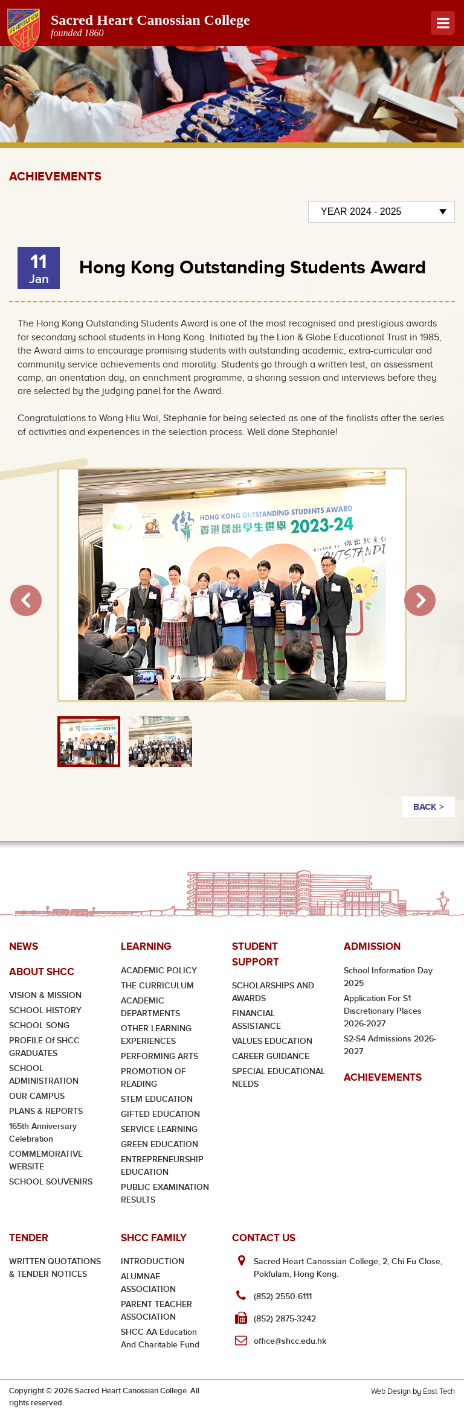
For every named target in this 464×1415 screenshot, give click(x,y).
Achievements (383, 1077)
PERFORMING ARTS (159, 1056)
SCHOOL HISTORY (45, 1010)
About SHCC (41, 972)
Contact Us (263, 1238)
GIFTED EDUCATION (160, 1114)
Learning (146, 946)
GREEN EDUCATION (159, 1144)
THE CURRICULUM (157, 986)
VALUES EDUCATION (272, 1041)
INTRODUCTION (152, 1261)
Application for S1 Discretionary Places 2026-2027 (383, 1011)
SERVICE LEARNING (159, 1129)
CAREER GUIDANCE (270, 1056)
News (23, 946)
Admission (372, 946)
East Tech (439, 1391)
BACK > (428, 806)
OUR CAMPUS (37, 1096)
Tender (28, 1238)
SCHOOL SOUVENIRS (50, 1182)
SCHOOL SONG (39, 1025)
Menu (443, 23)
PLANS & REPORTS (46, 1111)
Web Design (391, 1391)
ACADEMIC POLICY (159, 970)
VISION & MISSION (45, 995)
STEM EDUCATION (157, 1099)
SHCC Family (154, 1238)
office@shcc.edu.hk (290, 1341)
